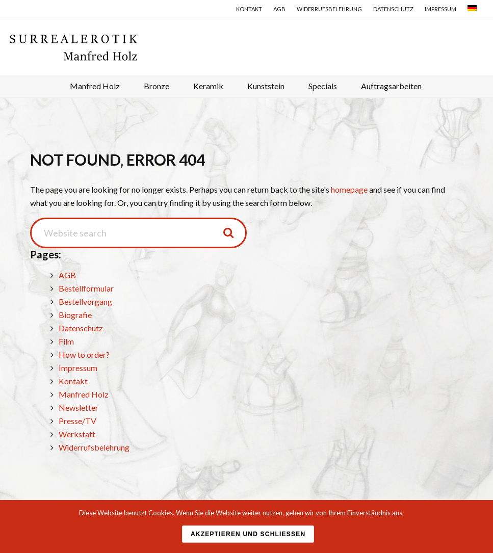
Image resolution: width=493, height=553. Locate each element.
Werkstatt (77, 434)
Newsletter (78, 407)
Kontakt (73, 381)
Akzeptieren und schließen (248, 534)
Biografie (75, 315)
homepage (349, 189)
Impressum (78, 368)
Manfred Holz (84, 394)
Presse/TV (77, 421)
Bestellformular (86, 288)
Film (66, 341)
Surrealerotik (249, 47)
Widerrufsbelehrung (94, 447)
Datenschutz (81, 328)
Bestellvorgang (85, 301)
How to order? (84, 354)
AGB (67, 275)
